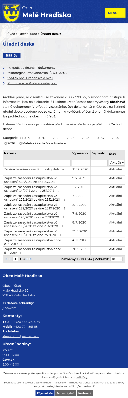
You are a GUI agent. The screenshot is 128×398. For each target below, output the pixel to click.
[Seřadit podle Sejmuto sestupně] (93, 157)
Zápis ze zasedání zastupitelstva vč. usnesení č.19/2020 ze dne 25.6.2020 (34, 224)
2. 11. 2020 (79, 205)
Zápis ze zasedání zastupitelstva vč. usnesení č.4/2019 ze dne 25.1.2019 (32, 189)
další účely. (82, 377)
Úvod (11, 34)
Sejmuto (98, 153)
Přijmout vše (45, 393)
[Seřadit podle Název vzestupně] (16, 152)
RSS (12, 55)
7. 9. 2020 (79, 213)
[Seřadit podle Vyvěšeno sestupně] (74, 157)
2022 (70, 138)
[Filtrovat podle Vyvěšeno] (81, 163)
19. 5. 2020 (79, 231)
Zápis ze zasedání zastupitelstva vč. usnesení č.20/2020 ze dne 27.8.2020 (34, 215)
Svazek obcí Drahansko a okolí (30, 78)
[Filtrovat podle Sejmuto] (99, 163)
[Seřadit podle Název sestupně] (16, 153)
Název (9, 153)
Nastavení (84, 393)
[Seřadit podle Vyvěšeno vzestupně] (74, 155)
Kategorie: (10, 138)
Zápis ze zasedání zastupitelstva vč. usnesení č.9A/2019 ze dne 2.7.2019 (33, 180)
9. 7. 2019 (78, 178)
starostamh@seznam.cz (20, 336)
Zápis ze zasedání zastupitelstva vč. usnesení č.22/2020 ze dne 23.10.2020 (35, 206)
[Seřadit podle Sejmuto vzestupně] (93, 155)
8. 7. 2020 (79, 222)
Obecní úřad (27, 34)
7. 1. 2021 (78, 196)
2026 (11, 143)
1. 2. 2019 (78, 187)
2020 (41, 138)
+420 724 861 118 (25, 327)
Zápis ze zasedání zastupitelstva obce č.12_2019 (32, 242)
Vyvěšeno (80, 153)
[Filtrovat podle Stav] (116, 163)
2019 (27, 138)
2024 (100, 138)
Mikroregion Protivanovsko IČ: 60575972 (38, 73)
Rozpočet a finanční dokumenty (32, 68)
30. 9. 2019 (79, 249)
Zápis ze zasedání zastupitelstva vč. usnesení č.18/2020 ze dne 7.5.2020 (33, 233)
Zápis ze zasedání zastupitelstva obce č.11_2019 (32, 251)
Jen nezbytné (65, 393)
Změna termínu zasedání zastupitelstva (34, 170)
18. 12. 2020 (80, 169)
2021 (56, 138)
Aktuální (115, 169)
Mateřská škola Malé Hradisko (44, 143)
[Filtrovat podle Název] (37, 163)
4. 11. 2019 (79, 240)
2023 (85, 138)
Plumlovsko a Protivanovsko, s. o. (32, 83)
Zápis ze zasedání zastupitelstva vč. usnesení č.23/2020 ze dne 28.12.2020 (35, 197)
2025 (115, 138)
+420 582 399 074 (26, 322)
